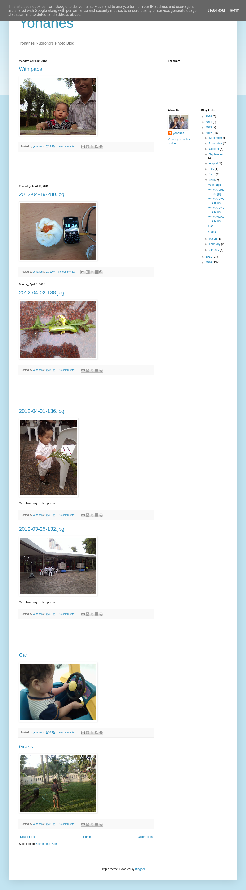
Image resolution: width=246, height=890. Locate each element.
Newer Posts (28, 837)
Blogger (140, 869)
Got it (234, 10)
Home (87, 837)
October (214, 149)
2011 (209, 256)
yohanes (178, 133)
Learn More (216, 10)
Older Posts (145, 837)
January (214, 250)
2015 (209, 116)
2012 (209, 133)
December (216, 137)
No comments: (67, 146)
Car (23, 655)
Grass (26, 747)
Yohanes (46, 23)
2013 (209, 127)
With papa (30, 69)
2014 (209, 122)
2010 (209, 262)
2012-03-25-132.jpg (41, 529)
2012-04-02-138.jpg (41, 293)
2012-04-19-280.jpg (41, 194)
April (212, 180)
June (212, 174)
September (216, 154)
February (215, 244)
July (212, 169)
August (214, 163)
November (216, 143)
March (213, 238)
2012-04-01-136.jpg (41, 411)
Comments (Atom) (47, 843)
